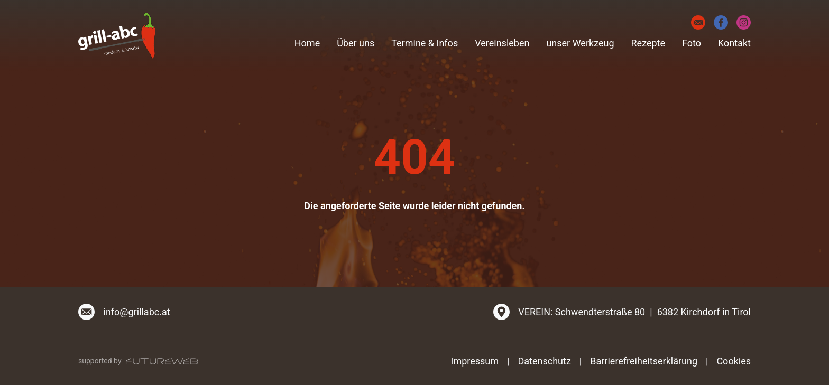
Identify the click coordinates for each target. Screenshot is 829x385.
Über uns (355, 43)
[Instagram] (743, 22)
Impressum (475, 361)
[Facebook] (721, 22)
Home (307, 43)
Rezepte (648, 43)
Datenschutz (544, 361)
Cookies (733, 361)
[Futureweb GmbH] (162, 361)
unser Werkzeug (580, 43)
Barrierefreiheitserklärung (643, 361)
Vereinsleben (502, 43)
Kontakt (734, 43)
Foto (691, 43)
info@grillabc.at (137, 311)
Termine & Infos (424, 43)
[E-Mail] (698, 22)
